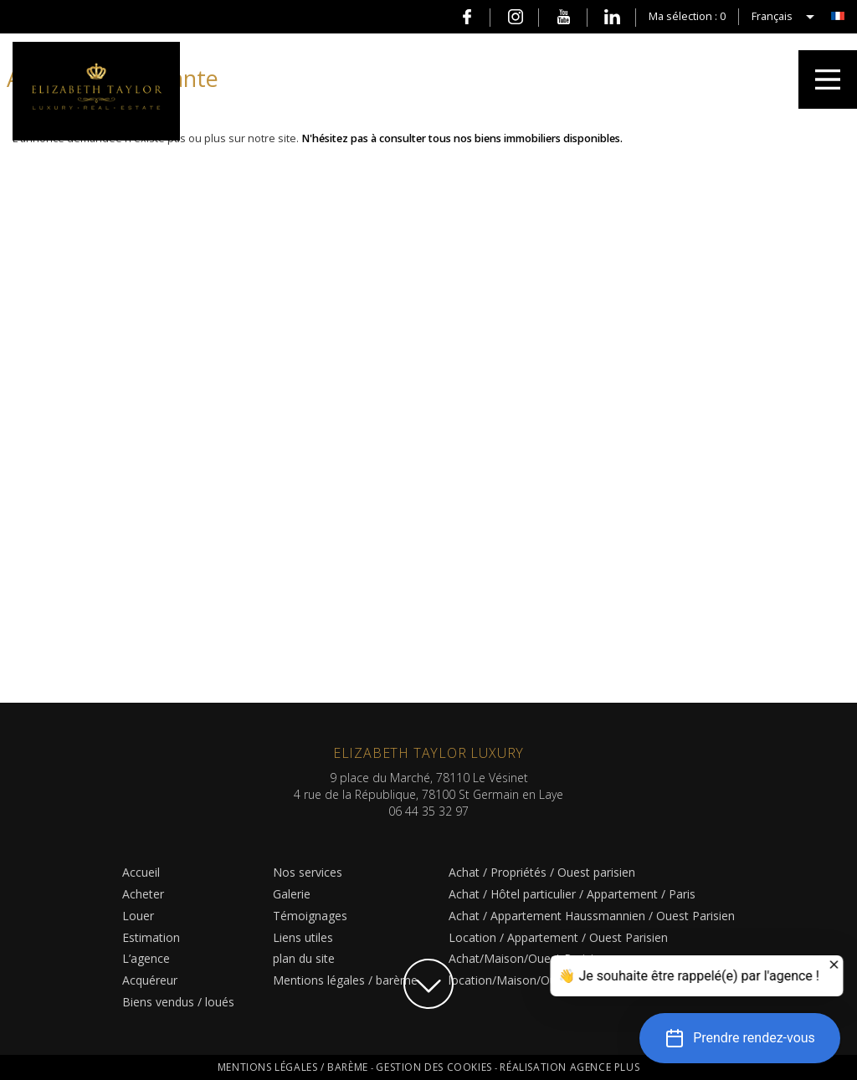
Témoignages (310, 916)
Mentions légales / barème (345, 980)
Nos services (307, 872)
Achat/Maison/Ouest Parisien (528, 958)
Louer (138, 916)
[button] (739, 1038)
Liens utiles (303, 937)
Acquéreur (149, 980)
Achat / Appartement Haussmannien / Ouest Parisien (592, 916)
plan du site (304, 958)
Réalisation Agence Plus (569, 1067)
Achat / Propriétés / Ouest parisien (542, 872)
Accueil (141, 872)
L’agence (146, 958)
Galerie (291, 894)
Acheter (143, 894)
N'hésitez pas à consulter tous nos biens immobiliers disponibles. (462, 138)
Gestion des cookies (435, 1067)
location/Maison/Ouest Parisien (534, 980)
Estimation (151, 937)
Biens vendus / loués (178, 1002)
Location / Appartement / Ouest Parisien (558, 937)
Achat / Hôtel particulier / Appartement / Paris (572, 894)
